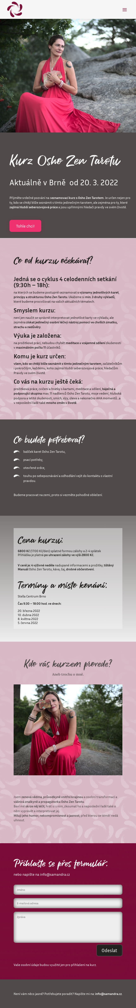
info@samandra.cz (55, 874)
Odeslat (109, 950)
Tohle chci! (25, 225)
